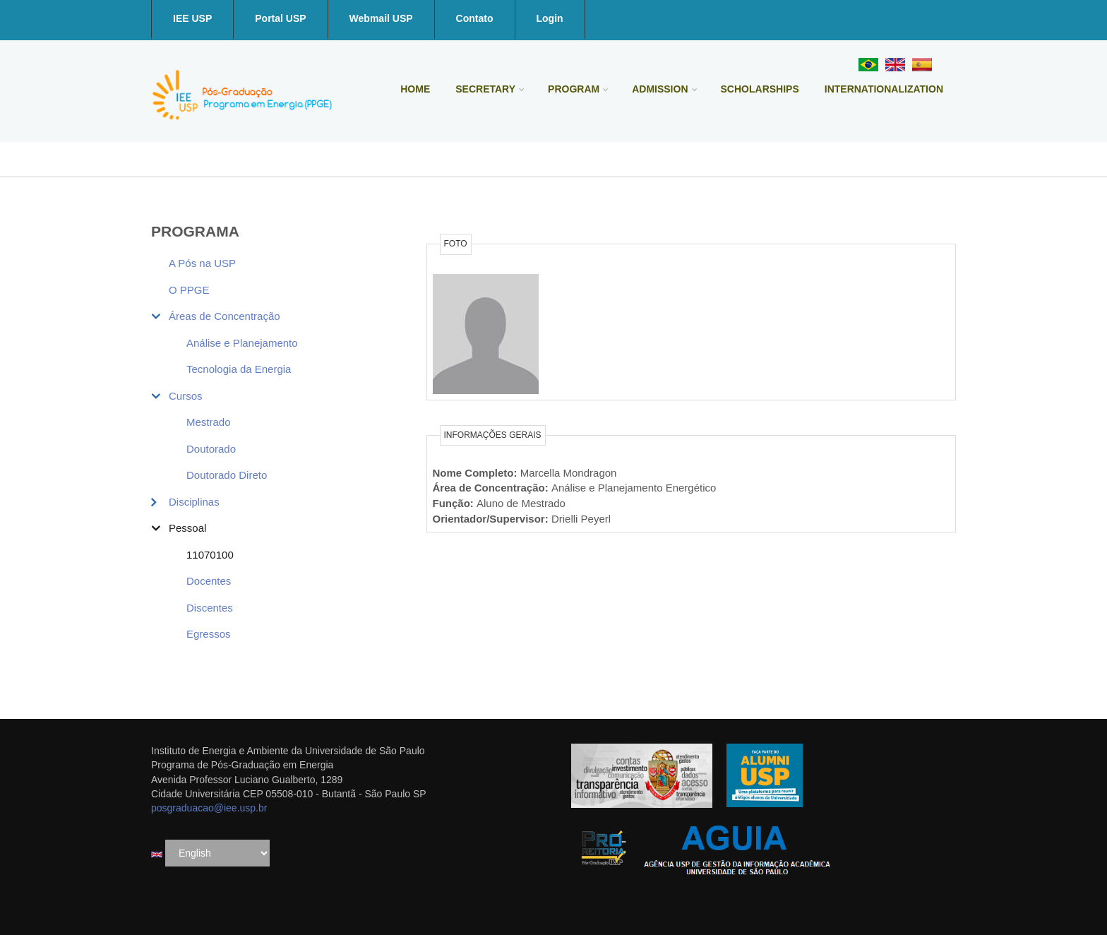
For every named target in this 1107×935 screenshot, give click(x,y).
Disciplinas (194, 502)
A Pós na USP (202, 263)
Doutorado (211, 449)
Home (415, 89)
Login (550, 18)
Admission (660, 89)
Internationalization (884, 89)
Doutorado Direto (226, 475)
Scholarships (760, 89)
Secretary (485, 89)
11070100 (210, 555)
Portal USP (280, 18)
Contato (474, 18)
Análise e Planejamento (242, 343)
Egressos (208, 634)
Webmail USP (381, 18)
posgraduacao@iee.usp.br (209, 808)
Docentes (208, 581)
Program (573, 89)
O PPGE (189, 290)
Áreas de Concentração (224, 316)
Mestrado (208, 422)
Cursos (186, 396)
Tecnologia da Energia (238, 369)
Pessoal (187, 528)
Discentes (209, 608)
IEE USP (192, 18)
